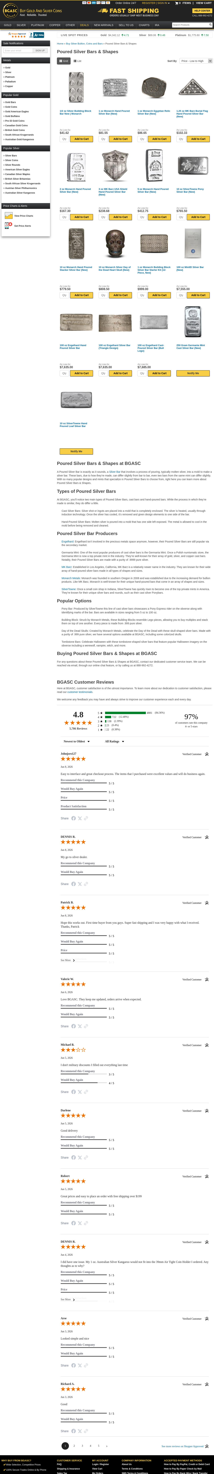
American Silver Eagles (17, 169)
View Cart (97, 1468)
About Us (127, 1464)
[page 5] (99, 1446)
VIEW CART (204, 2)
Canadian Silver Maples (17, 174)
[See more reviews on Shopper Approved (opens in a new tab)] (86, 818)
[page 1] (65, 1446)
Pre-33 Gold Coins (14, 121)
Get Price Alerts (22, 226)
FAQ (59, 1464)
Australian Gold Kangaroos (19, 139)
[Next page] (107, 1446)
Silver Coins (11, 160)
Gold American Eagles (17, 111)
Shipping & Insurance (68, 1468)
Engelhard (67, 541)
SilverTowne (68, 589)
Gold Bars (10, 102)
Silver (8, 72)
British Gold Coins (15, 130)
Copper (9, 86)
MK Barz (67, 567)
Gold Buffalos (12, 116)
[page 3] (82, 1446)
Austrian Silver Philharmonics (21, 188)
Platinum (10, 77)
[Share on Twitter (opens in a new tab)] (80, 818)
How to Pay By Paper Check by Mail (183, 1468)
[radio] (135, 713)
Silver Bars (11, 155)
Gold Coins (11, 107)
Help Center (202, 10)
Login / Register (100, 1464)
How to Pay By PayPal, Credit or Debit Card (187, 1464)
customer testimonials (79, 692)
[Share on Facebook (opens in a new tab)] (73, 819)
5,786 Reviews (78, 728)
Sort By (172, 61)
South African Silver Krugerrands (22, 183)
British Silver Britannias (17, 179)
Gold (7, 67)
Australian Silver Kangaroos (20, 193)
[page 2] (74, 1446)
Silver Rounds (12, 165)
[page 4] (90, 1446)
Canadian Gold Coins (16, 125)
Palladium (10, 81)
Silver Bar (114, 471)
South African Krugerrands (19, 135)
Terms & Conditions (132, 1468)
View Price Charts (23, 216)
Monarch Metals (71, 578)
